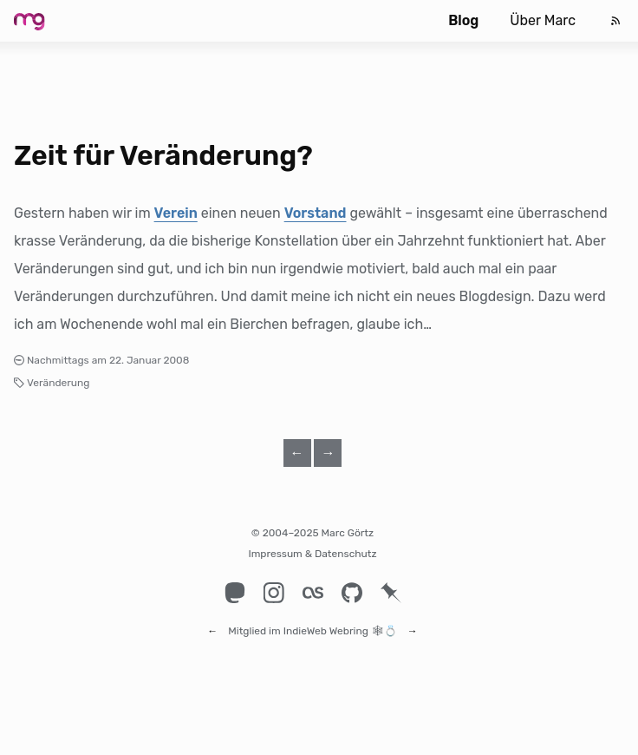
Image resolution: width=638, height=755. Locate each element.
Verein (176, 213)
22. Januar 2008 (149, 360)
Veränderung (58, 383)
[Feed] (615, 21)
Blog (463, 20)
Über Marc (543, 20)
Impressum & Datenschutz (312, 554)
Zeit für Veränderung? (163, 155)
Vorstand (315, 213)
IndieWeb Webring (325, 623)
